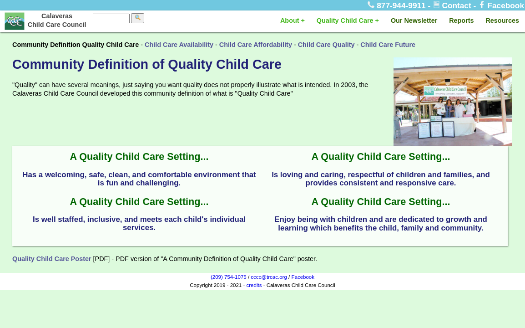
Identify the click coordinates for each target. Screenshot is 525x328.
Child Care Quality (326, 44)
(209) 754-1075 (229, 277)
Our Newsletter (414, 20)
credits (254, 285)
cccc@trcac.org (269, 277)
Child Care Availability (179, 44)
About (289, 20)
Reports (461, 20)
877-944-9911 (398, 5)
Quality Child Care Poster (51, 258)
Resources (502, 20)
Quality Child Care (345, 20)
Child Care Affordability (255, 44)
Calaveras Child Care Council (57, 20)
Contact (453, 5)
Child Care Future (387, 44)
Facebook (501, 5)
